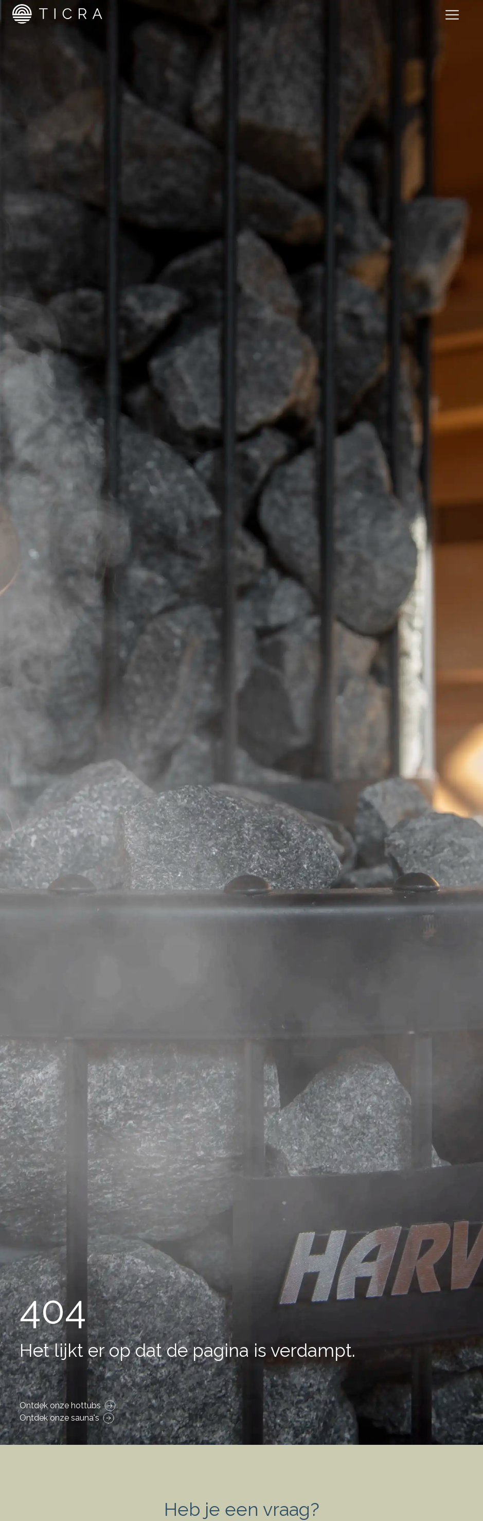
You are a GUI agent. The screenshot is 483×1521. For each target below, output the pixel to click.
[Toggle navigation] (454, 16)
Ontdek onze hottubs (60, 1405)
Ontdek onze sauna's (59, 1418)
